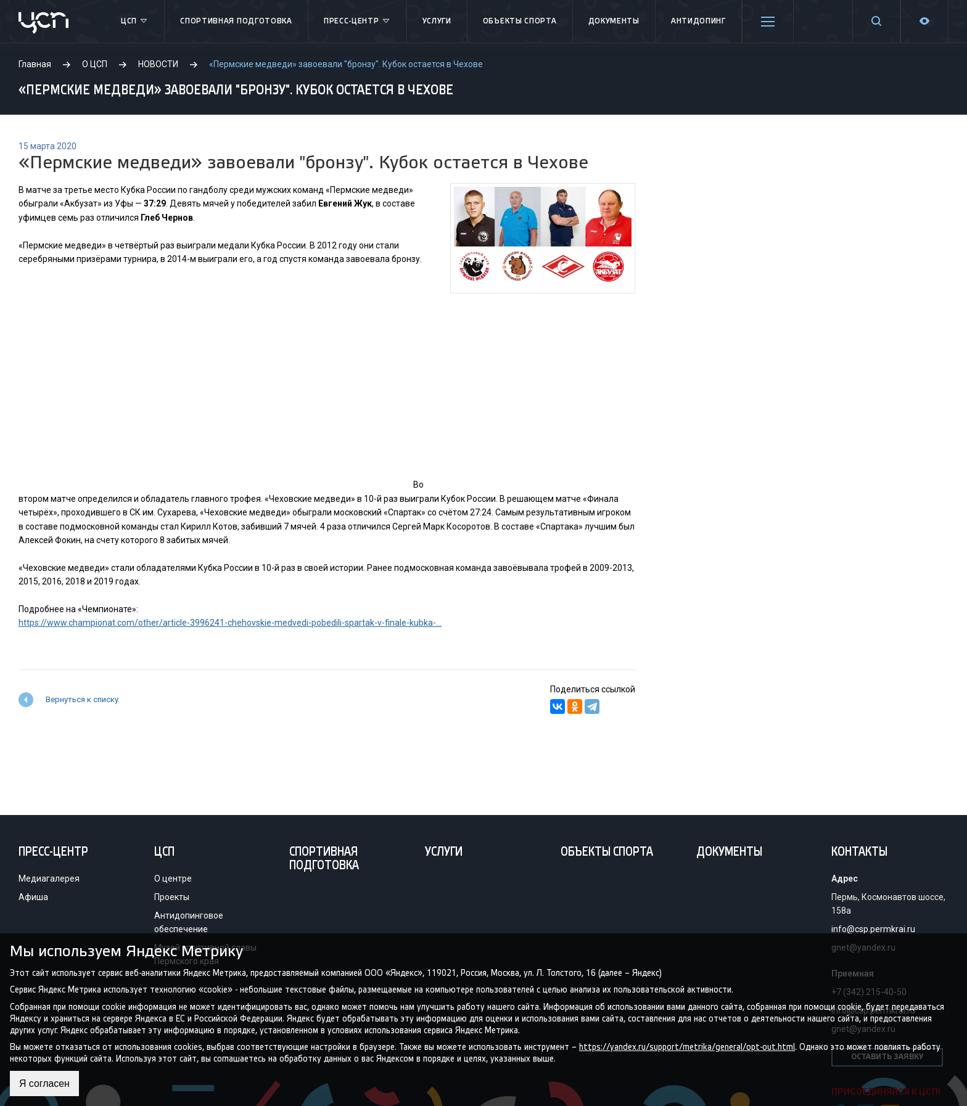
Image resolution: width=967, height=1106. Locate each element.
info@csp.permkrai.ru (873, 929)
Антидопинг (698, 21)
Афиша (33, 897)
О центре (173, 878)
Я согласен (44, 1083)
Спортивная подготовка (236, 21)
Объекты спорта (520, 21)
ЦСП (135, 21)
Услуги (436, 21)
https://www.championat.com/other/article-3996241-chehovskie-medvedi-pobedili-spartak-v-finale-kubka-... (230, 623)
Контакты (859, 852)
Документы (614, 21)
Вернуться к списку (82, 699)
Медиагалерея (49, 878)
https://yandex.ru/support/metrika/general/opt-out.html (687, 1046)
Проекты (171, 897)
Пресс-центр (357, 21)
